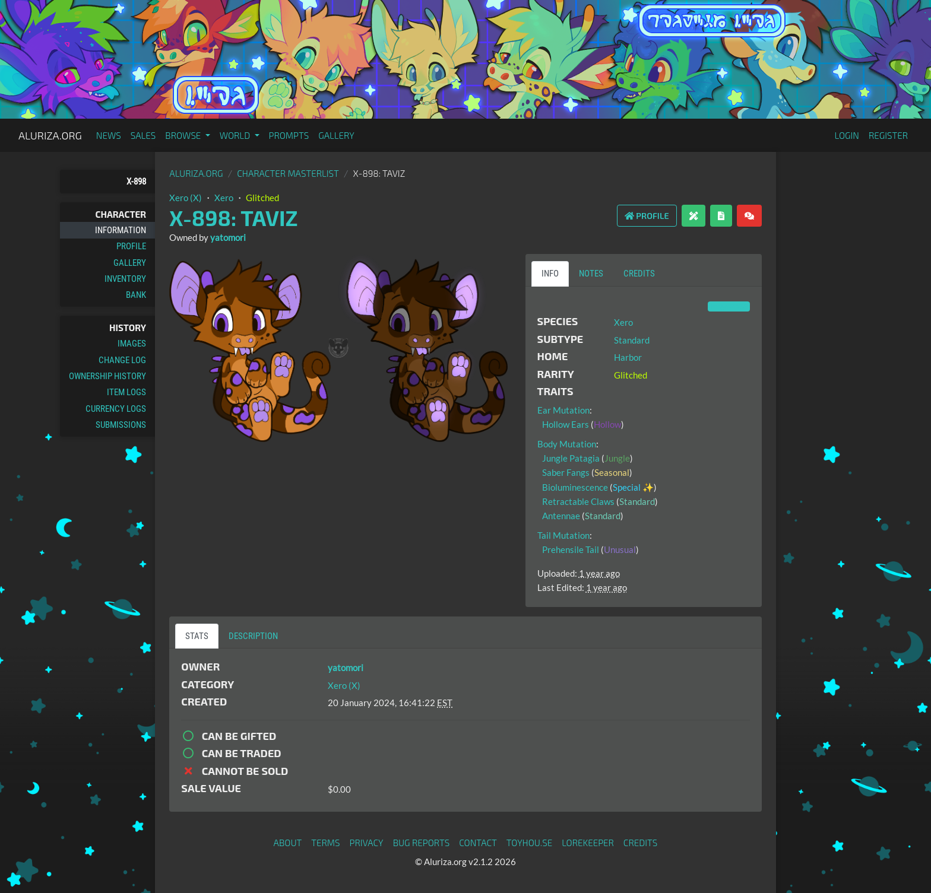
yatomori (228, 237)
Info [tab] (550, 273)
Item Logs (126, 392)
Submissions (121, 425)
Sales (143, 135)
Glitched (262, 197)
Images (132, 343)
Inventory (125, 279)
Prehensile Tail (570, 549)
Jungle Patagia (571, 458)
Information (120, 230)
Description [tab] (253, 636)
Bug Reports (421, 842)
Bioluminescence (575, 487)
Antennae (561, 515)
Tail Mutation (563, 535)
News (108, 135)
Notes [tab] (591, 273)
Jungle (617, 458)
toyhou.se (529, 842)
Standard (632, 340)
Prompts (289, 135)
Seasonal (611, 472)
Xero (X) (185, 197)
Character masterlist (288, 173)
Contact (478, 842)
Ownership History (107, 376)
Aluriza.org (50, 135)
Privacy (367, 842)
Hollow (607, 424)
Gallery (336, 135)
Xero (223, 197)
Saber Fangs (566, 472)
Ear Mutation (563, 410)
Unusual (620, 549)
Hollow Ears (565, 424)
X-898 (136, 181)
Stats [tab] (196, 636)
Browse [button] (183, 135)
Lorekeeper (588, 842)
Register (888, 135)
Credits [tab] (639, 273)
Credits (640, 842)
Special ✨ (633, 487)
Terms (325, 842)
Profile (131, 246)
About (288, 842)
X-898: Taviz (233, 217)
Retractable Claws (578, 501)
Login (846, 135)
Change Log (122, 360)
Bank (136, 295)
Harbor (628, 357)
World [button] (236, 135)
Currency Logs (116, 408)
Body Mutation (566, 443)
